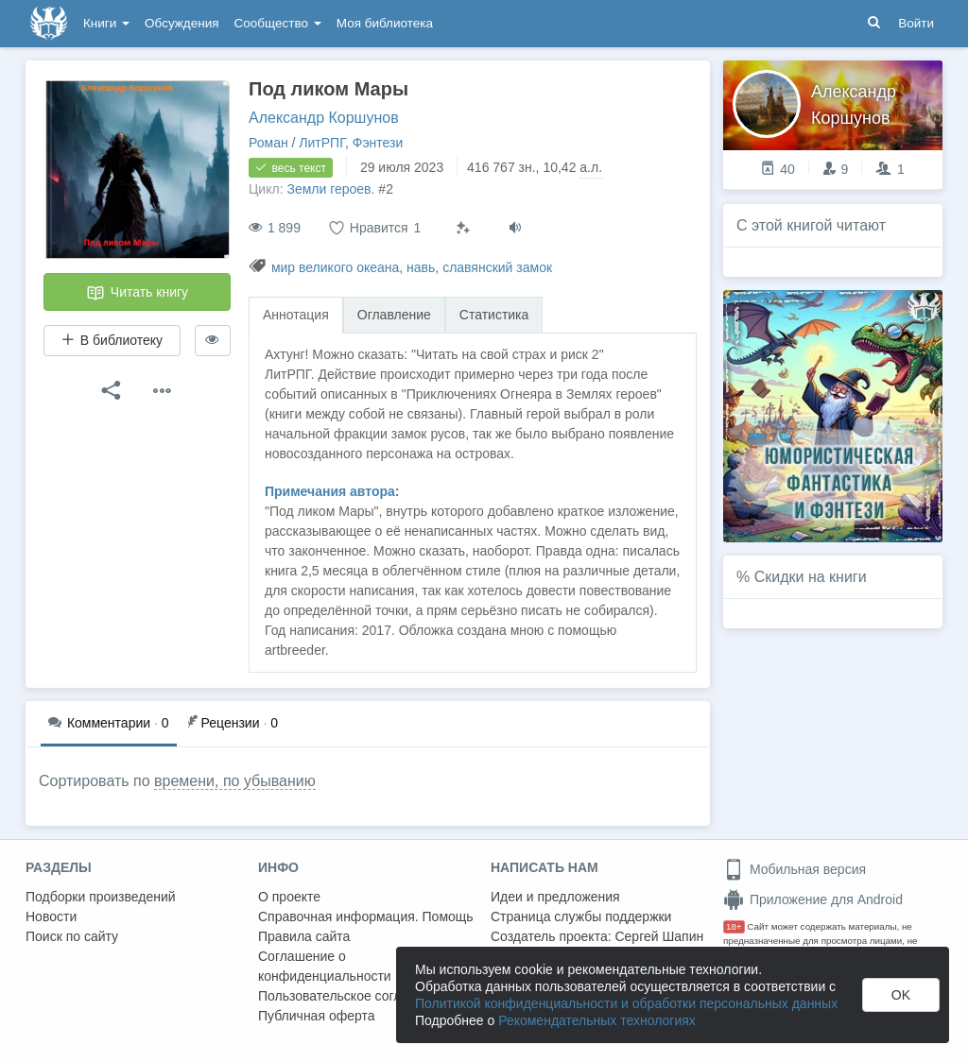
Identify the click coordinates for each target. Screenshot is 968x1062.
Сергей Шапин (658, 936)
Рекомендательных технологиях (597, 1020)
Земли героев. (330, 189)
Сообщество (277, 23)
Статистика (494, 314)
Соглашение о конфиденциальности (324, 966)
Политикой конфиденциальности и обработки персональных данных (626, 1003)
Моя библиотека (385, 23)
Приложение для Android (813, 899)
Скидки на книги (810, 577)
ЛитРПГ (322, 142)
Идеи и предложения (555, 896)
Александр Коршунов (324, 118)
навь (420, 267)
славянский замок (497, 267)
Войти (916, 23)
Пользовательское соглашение (353, 995)
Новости (51, 916)
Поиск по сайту (72, 936)
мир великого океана (335, 267)
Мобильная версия (794, 869)
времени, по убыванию (235, 781)
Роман (268, 142)
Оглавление (394, 314)
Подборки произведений (101, 896)
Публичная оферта (316, 1015)
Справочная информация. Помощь (366, 916)
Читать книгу (137, 292)
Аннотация (296, 314)
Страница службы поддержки (581, 916)
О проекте (289, 896)
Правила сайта (304, 936)
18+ (734, 926)
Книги (106, 23)
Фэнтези (378, 142)
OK (900, 994)
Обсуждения (181, 23)
